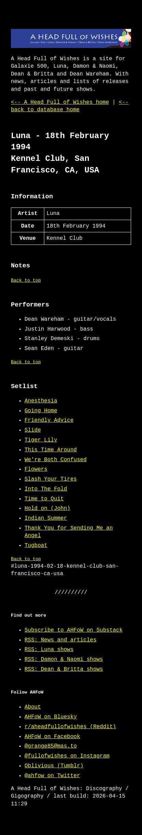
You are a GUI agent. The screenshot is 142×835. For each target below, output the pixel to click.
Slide (33, 430)
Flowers (36, 469)
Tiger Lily (41, 440)
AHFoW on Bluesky (51, 717)
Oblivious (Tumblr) (54, 766)
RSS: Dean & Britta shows (64, 669)
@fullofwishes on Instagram (67, 756)
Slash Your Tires (51, 479)
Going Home (41, 411)
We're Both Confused (55, 460)
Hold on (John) (47, 508)
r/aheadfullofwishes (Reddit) (70, 727)
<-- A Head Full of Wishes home (60, 102)
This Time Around (51, 450)
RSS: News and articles (60, 640)
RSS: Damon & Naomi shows (64, 659)
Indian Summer (46, 518)
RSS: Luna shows (49, 649)
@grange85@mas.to (51, 746)
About (33, 707)
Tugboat (36, 545)
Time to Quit (44, 499)
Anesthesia (41, 401)
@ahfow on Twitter (52, 776)
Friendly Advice (49, 420)
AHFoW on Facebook (52, 736)
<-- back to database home (70, 106)
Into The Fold (46, 489)
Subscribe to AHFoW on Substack (74, 630)
